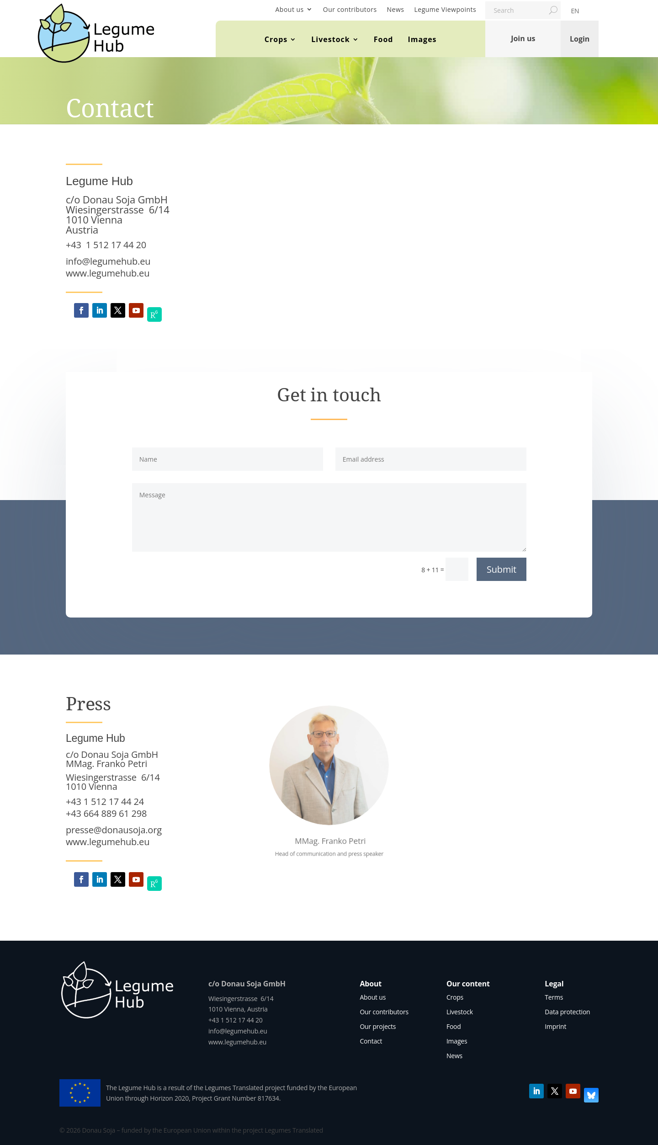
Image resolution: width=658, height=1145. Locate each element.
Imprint (555, 1026)
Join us (523, 38)
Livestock (330, 39)
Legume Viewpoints (445, 9)
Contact (371, 1041)
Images (422, 39)
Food (383, 39)
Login (579, 38)
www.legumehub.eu (107, 273)
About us (289, 9)
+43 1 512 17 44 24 (105, 801)
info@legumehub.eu (108, 261)
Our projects (378, 1026)
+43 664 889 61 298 (106, 813)
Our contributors (350, 9)
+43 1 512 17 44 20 (106, 245)
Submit (501, 569)
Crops (276, 39)
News (395, 9)
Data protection (567, 1011)
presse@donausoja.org (114, 830)
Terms (554, 997)
